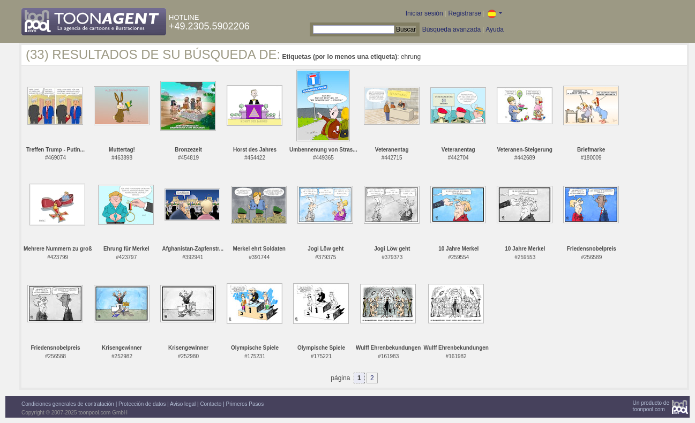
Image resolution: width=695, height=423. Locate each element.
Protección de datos (142, 404)
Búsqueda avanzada (451, 29)
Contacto (210, 404)
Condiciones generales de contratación (67, 404)
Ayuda (494, 29)
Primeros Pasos (245, 404)
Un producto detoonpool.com (651, 406)
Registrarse (464, 13)
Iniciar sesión (424, 13)
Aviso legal (183, 404)
